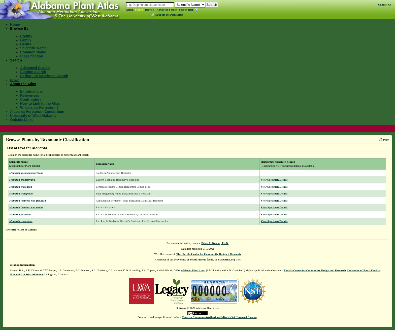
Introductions (31, 91)
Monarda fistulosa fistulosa (27, 200)
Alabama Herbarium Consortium (37, 112)
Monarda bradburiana (22, 179)
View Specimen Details (274, 179)
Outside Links (22, 120)
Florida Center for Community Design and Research (315, 270)
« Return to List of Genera (21, 229)
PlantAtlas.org (226, 259)
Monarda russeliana (20, 221)
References (29, 95)
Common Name (33, 52)
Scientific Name (33, 48)
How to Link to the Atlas (40, 104)
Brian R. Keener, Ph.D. (214, 243)
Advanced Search (166, 9)
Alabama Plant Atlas (193, 270)
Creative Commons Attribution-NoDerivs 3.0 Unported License (219, 317)
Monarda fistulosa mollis (26, 207)
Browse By (19, 28)
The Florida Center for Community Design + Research (208, 253)
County (26, 36)
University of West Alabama (33, 116)
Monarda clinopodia (21, 193)
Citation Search (33, 72)
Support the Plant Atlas (169, 14)
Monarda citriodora (20, 186)
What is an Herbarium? (39, 108)
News (14, 80)
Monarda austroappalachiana (26, 172)
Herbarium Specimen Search (44, 76)
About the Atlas (23, 84)
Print (386, 139)
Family (25, 40)
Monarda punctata (20, 214)
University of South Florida (190, 259)
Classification (31, 56)
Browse (149, 9)
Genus (25, 44)
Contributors (31, 99)
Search (139, 9)
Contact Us (384, 4)
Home (15, 24)
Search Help (186, 9)
